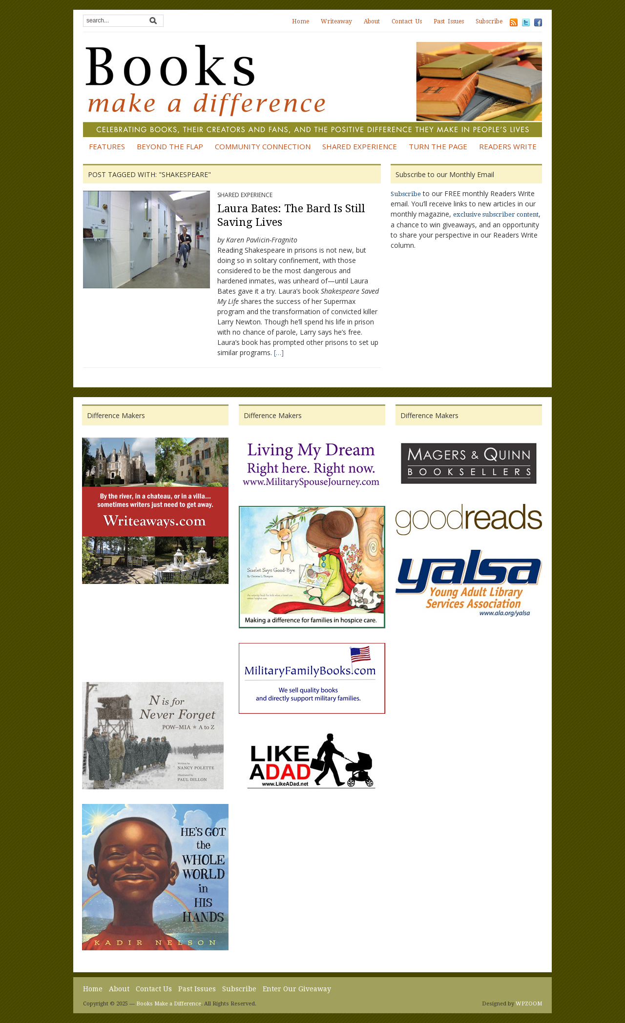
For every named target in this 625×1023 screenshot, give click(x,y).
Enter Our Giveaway (297, 989)
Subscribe (489, 21)
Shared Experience (359, 146)
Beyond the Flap (170, 146)
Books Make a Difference (168, 1004)
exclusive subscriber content (496, 214)
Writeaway (336, 21)
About (372, 21)
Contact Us (407, 21)
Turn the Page (438, 146)
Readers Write (508, 146)
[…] (279, 352)
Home (300, 21)
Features (107, 146)
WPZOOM (529, 1004)
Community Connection (263, 146)
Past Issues (449, 21)
